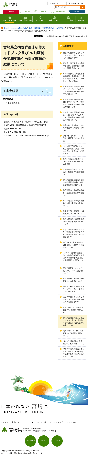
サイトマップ (57, 422)
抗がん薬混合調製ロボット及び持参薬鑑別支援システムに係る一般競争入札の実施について (73, 233)
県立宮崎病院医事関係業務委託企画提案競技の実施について (73, 203)
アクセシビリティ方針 (37, 422)
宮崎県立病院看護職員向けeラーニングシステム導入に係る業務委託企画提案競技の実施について (73, 116)
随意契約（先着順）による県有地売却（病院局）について (73, 127)
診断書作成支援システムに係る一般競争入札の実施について (73, 172)
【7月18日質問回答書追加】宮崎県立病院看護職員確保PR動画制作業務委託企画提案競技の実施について (73, 258)
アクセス (44, 440)
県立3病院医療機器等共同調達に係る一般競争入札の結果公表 (73, 161)
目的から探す (28, 11)
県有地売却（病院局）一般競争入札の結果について (73, 212)
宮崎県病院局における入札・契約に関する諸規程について (73, 270)
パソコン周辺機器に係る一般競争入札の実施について (73, 342)
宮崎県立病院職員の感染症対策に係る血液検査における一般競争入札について (73, 65)
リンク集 (72, 422)
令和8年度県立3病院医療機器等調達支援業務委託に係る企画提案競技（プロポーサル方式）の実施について (73, 77)
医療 (30, 28)
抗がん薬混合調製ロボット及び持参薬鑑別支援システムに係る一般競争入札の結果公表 (73, 149)
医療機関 (37, 28)
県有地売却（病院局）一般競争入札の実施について (73, 280)
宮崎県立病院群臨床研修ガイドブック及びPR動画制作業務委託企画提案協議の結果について (73, 321)
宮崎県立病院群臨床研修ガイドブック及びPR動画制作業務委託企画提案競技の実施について (73, 352)
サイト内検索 (56, 7)
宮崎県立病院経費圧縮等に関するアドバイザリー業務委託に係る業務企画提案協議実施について (73, 103)
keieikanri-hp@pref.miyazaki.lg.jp (34, 135)
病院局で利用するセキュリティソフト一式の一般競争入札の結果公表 (73, 289)
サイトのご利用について (12, 422)
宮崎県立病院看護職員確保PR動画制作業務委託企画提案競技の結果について (73, 182)
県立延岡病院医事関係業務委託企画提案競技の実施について (73, 192)
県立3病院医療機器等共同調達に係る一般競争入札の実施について (73, 244)
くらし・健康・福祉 (19, 28)
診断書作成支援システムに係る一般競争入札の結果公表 (73, 138)
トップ (6, 28)
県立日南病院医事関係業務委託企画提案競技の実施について (73, 221)
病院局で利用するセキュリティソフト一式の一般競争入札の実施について (73, 55)
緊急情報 (11, 11)
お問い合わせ (30, 440)
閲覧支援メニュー (58, 3)
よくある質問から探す (61, 11)
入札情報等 (60, 28)
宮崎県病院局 (48, 28)
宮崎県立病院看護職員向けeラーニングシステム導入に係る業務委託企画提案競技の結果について (73, 90)
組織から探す (44, 11)
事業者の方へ (77, 11)
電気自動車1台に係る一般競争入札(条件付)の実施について (73, 333)
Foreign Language (77, 3)
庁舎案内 (57, 440)
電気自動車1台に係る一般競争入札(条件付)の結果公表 (73, 310)
